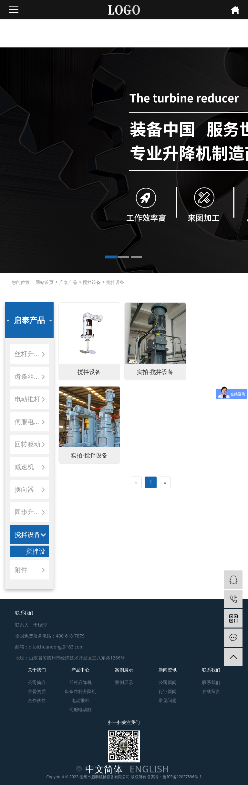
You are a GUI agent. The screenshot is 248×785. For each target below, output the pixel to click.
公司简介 (37, 682)
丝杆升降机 (31, 353)
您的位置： (23, 282)
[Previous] (136, 396)
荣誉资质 (37, 691)
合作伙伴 (37, 700)
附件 (21, 569)
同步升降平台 (32, 512)
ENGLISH (149, 769)
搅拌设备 (91, 282)
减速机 (24, 466)
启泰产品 (67, 282)
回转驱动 (27, 444)
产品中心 (80, 670)
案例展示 (124, 670)
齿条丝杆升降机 (32, 376)
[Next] (165, 396)
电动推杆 (27, 399)
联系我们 (211, 670)
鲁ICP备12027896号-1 (182, 777)
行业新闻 (168, 691)
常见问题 (168, 700)
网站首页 (45, 282)
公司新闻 (168, 682)
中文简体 (104, 769)
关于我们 (37, 670)
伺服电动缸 (31, 421)
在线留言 (211, 691)
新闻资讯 (168, 670)
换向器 (24, 489)
